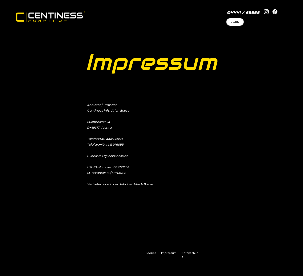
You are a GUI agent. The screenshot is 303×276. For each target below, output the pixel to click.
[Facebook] (275, 11)
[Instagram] (266, 11)
